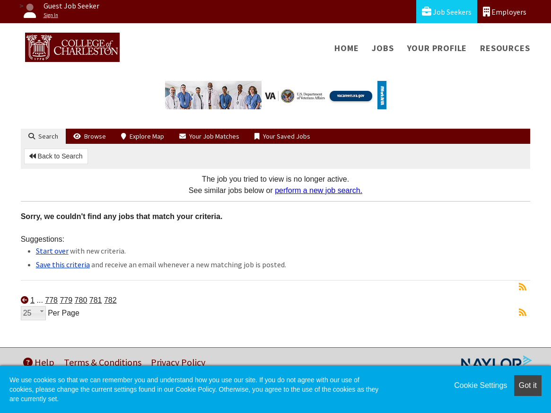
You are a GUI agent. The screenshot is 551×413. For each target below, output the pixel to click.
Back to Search (56, 156)
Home (346, 48)
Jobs (383, 48)
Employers (504, 12)
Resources (505, 48)
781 (95, 300)
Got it (528, 385)
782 (110, 300)
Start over (52, 250)
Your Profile (437, 48)
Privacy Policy (178, 362)
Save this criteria (63, 264)
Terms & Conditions (102, 362)
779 (66, 300)
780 (81, 300)
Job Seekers (447, 12)
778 (51, 300)
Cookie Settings (480, 385)
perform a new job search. (318, 190)
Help (38, 362)
